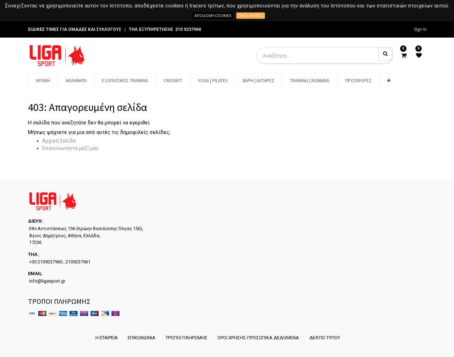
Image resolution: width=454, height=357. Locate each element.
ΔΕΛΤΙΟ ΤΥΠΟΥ (326, 337)
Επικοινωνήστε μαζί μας (70, 148)
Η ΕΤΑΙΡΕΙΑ (104, 337)
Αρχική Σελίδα (59, 141)
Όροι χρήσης (250, 15)
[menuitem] (43, 80)
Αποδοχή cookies (212, 15)
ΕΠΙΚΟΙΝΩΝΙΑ (140, 337)
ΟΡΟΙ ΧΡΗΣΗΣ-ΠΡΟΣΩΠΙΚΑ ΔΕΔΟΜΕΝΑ (259, 337)
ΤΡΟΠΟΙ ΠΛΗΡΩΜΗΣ (186, 337)
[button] (388, 80)
